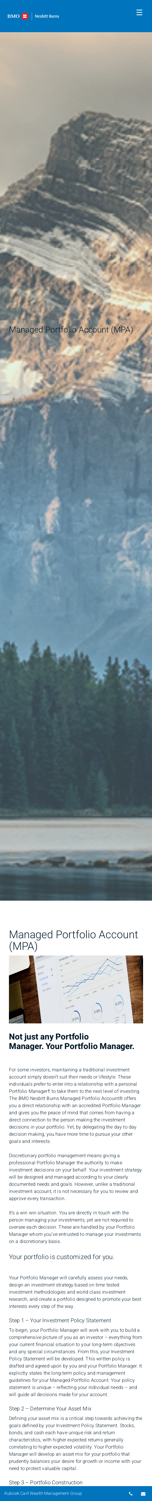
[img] (76, 450)
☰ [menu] (139, 13)
